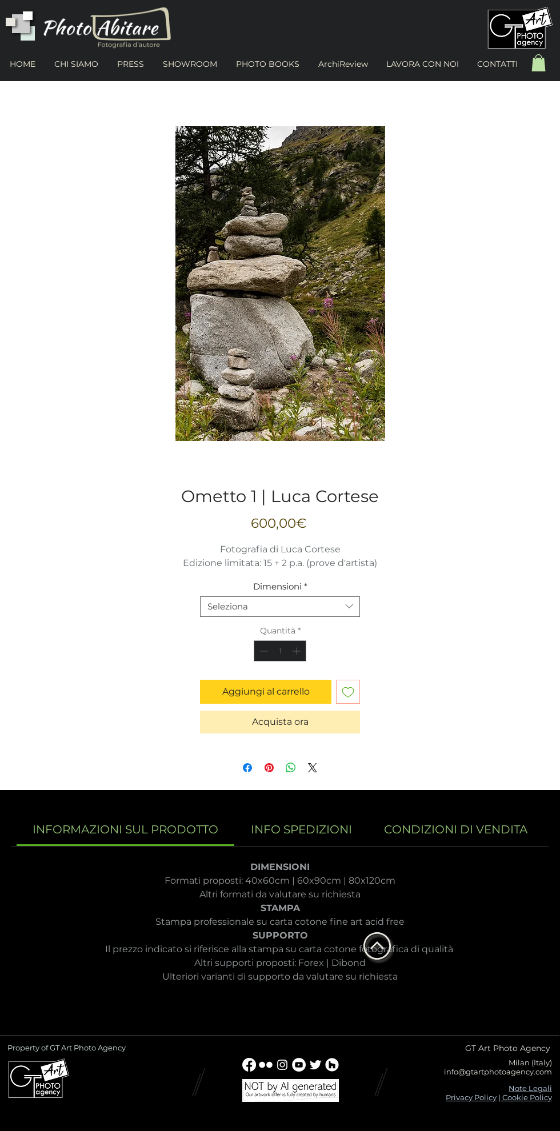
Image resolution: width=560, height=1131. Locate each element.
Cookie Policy (526, 1097)
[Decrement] (262, 651)
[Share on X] (312, 768)
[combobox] (280, 606)
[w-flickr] (266, 1065)
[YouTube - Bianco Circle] (299, 1065)
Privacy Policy (471, 1097)
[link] (125, 829)
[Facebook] (249, 1065)
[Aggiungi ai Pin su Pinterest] (269, 768)
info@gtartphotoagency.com (498, 1071)
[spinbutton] (280, 651)
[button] (538, 62)
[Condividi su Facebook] (247, 768)
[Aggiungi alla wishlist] (348, 692)
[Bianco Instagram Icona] (282, 1065)
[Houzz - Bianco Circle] (332, 1065)
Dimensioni (280, 586)
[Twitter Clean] (315, 1065)
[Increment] (297, 651)
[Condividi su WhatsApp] (291, 768)
